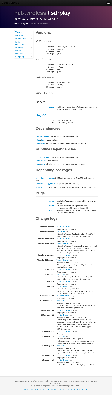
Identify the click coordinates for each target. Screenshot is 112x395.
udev (43, 143)
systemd (51, 107)
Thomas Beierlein (63, 243)
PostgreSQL (34, 389)
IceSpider (85, 389)
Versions (23, 32)
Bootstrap (77, 389)
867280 (51, 206)
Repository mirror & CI (64, 226)
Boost (62, 389)
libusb (43, 140)
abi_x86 (41, 115)
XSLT (56, 389)
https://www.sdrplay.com (39, 24)
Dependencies (23, 39)
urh (47, 187)
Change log (23, 57)
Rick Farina (61, 301)
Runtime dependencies (23, 43)
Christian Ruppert (63, 286)
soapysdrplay (50, 184)
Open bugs (23, 53)
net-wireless (30, 13)
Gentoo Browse (10, 3)
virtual (38, 140)
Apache (42, 389)
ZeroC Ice (68, 389)
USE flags (23, 35)
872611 (51, 210)
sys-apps (39, 136)
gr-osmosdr (50, 178)
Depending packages (23, 49)
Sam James (61, 231)
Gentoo (25, 389)
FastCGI (50, 389)
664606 (51, 201)
